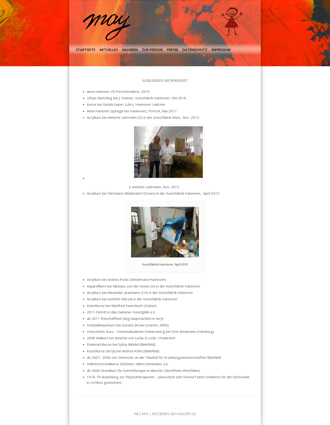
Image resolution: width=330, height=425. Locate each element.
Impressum (221, 49)
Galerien (130, 49)
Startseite (85, 49)
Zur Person (152, 49)
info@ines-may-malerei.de (174, 413)
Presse (172, 49)
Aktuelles (108, 49)
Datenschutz (194, 49)
